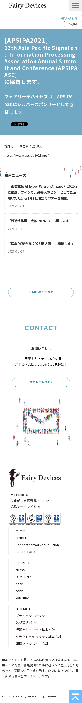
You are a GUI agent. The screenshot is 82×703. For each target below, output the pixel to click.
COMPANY (23, 576)
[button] (75, 5)
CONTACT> (41, 382)
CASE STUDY (25, 551)
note (19, 583)
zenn (19, 590)
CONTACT (23, 608)
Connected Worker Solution (37, 544)
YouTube (22, 597)
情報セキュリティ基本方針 (35, 629)
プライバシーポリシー (32, 615)
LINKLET (22, 537)
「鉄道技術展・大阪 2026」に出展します (38, 220)
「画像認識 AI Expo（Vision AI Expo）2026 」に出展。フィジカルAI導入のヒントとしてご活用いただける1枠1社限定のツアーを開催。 (42, 192)
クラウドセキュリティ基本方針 (38, 636)
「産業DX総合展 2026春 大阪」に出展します (41, 243)
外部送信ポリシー (29, 622)
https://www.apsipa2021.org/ (26, 155)
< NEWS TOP (41, 292)
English (73, 24)
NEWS (20, 569)
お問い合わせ (68, 18)
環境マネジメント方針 (32, 643)
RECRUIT (23, 562)
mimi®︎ (20, 530)
